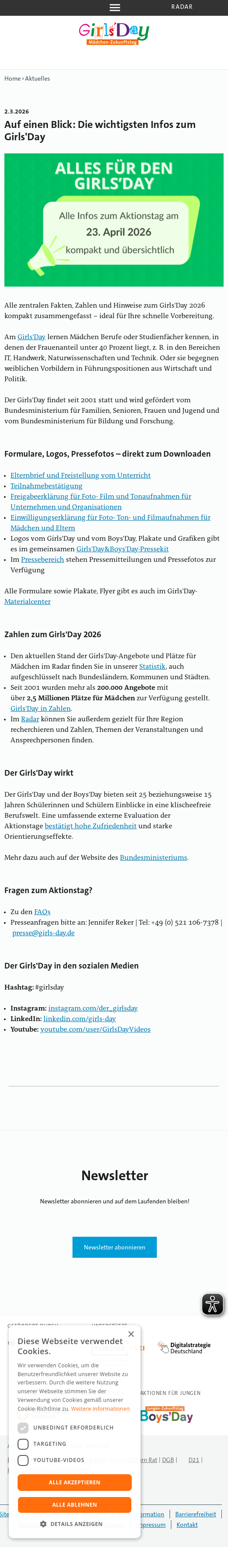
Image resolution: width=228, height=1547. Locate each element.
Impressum (151, 1525)
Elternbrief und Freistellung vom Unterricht (81, 475)
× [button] (130, 1334)
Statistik (152, 667)
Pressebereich (42, 560)
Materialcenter (27, 602)
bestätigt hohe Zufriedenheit (91, 826)
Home (12, 78)
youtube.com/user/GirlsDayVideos (95, 1029)
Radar (182, 7)
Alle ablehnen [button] (74, 1504)
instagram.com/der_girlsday (93, 1008)
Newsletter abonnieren (114, 1247)
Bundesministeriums (153, 858)
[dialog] (75, 1431)
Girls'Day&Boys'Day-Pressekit (122, 549)
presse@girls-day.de (43, 933)
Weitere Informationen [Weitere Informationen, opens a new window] (100, 1408)
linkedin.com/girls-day (79, 1019)
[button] (75, 1524)
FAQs (42, 912)
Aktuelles (37, 78)
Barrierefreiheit (195, 1514)
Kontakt (187, 1525)
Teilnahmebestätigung (47, 486)
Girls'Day (32, 337)
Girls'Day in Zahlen (41, 709)
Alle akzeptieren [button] (75, 1482)
